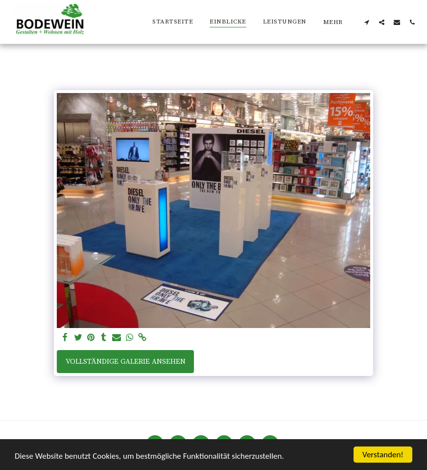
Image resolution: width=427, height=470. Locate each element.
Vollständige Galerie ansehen (126, 361)
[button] (366, 22)
